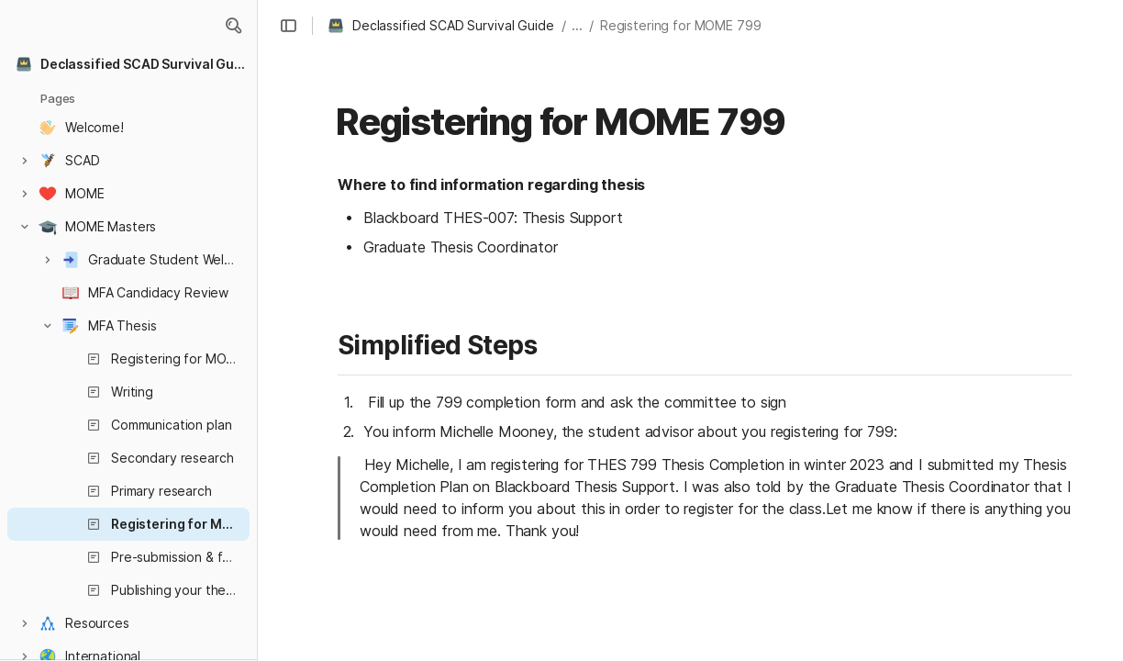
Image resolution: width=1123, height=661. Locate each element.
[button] (233, 26)
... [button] (577, 25)
